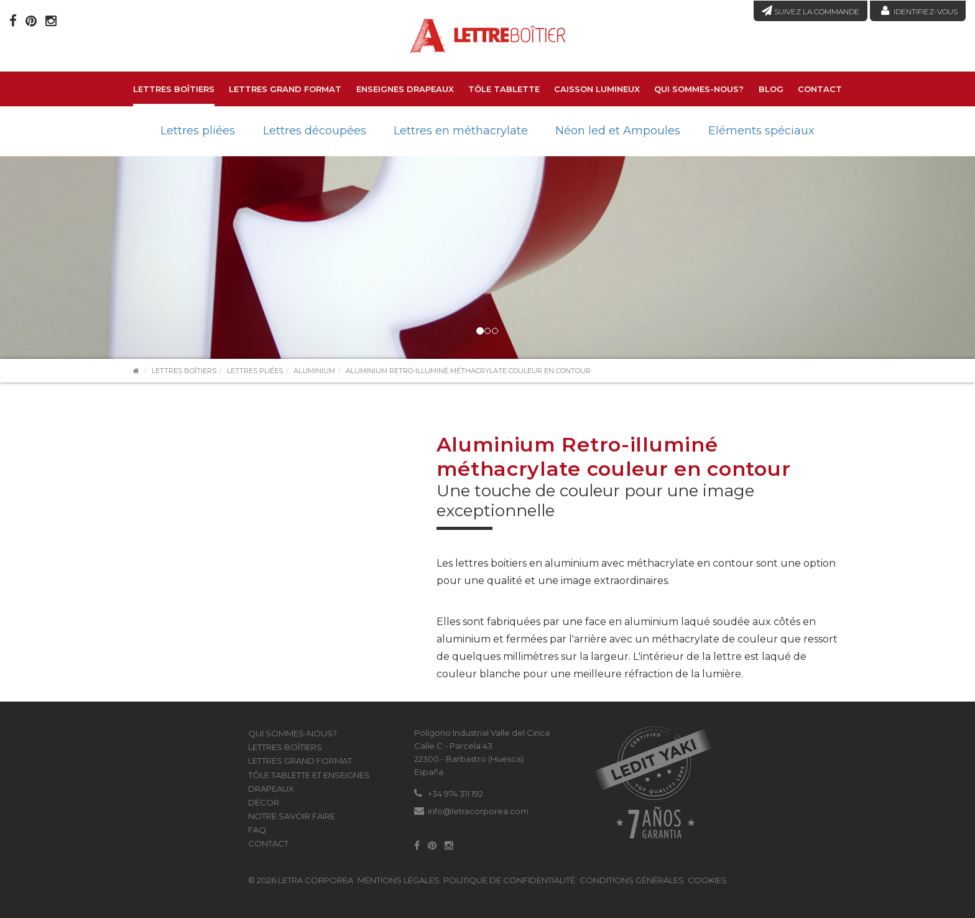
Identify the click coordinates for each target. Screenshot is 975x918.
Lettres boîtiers (174, 89)
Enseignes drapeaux (405, 89)
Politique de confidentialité (509, 880)
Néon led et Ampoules (617, 130)
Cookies (707, 880)
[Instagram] (51, 20)
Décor (263, 802)
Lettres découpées (314, 130)
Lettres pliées (197, 130)
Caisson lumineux (597, 89)
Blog (771, 89)
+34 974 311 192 (455, 794)
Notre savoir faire (291, 816)
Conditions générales (632, 880)
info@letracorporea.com (478, 811)
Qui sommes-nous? (699, 89)
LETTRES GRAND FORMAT (285, 89)
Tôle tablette (504, 89)
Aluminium (314, 370)
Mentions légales (399, 880)
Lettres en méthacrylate (461, 130)
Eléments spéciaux (761, 130)
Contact (820, 89)
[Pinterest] (31, 20)
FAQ (257, 830)
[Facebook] (13, 20)
